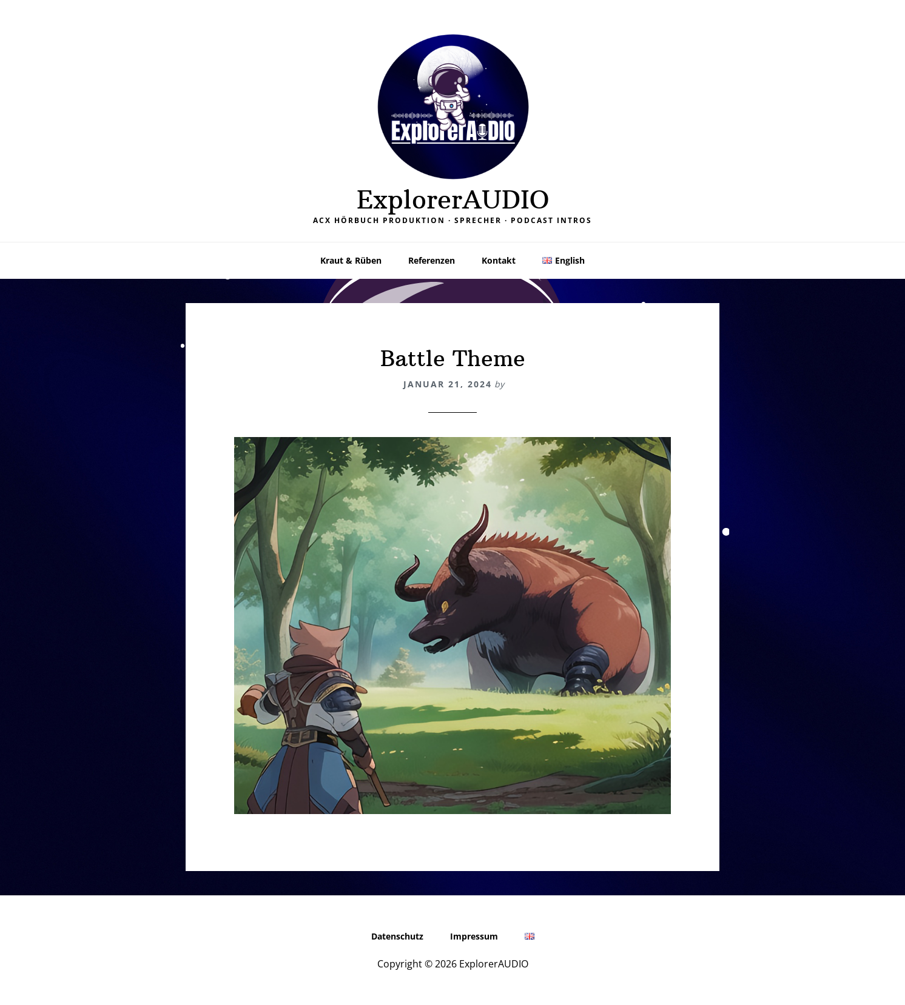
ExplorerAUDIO (453, 199)
